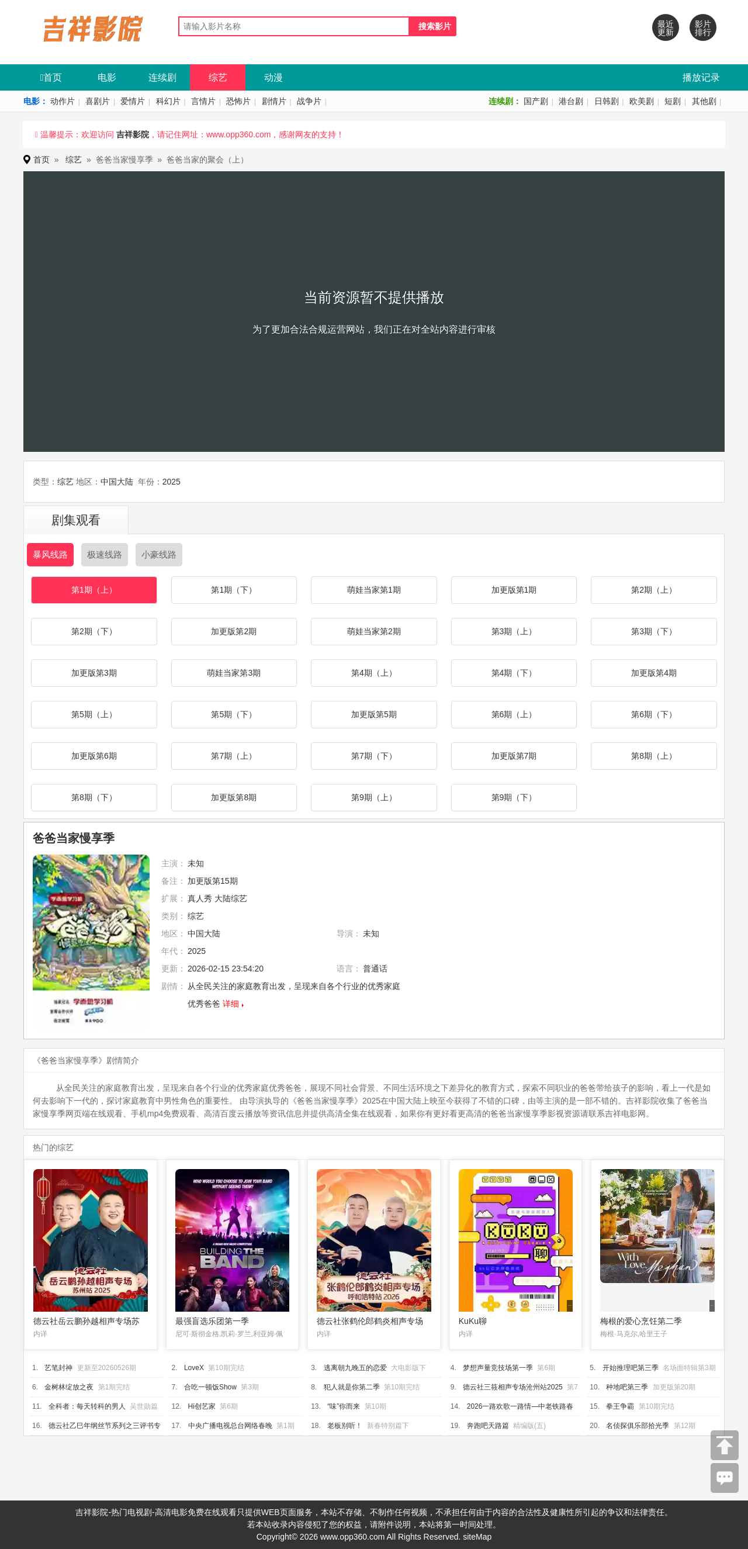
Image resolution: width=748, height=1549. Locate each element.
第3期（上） (514, 631)
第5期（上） (94, 714)
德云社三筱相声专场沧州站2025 (513, 1387)
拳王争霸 (620, 1406)
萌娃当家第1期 (374, 589)
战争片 (309, 101)
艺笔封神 (58, 1368)
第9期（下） (514, 797)
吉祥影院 (132, 134)
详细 (231, 1003)
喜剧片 (97, 101)
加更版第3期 (94, 672)
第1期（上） (94, 589)
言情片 (203, 101)
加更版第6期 (94, 755)
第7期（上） (234, 755)
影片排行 (703, 28)
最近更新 (665, 28)
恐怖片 (238, 101)
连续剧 (162, 77)
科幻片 (168, 101)
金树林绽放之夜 (69, 1387)
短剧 (672, 101)
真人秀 (200, 898)
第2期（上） (654, 589)
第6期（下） (654, 714)
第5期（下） (234, 714)
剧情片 (274, 101)
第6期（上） (514, 714)
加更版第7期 (514, 755)
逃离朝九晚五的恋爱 (355, 1368)
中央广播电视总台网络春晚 (230, 1426)
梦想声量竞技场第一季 (498, 1368)
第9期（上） (374, 797)
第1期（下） (234, 589)
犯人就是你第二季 (352, 1387)
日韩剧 (606, 101)
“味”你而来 (343, 1406)
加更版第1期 (514, 589)
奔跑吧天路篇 (488, 1426)
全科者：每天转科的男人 (87, 1406)
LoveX (194, 1368)
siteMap (477, 1536)
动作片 (62, 101)
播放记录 (701, 77)
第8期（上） (654, 755)
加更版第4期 (654, 672)
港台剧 (571, 101)
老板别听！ (344, 1426)
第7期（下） (374, 755)
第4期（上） (374, 672)
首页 (51, 77)
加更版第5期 (374, 714)
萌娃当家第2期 (374, 631)
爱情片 (132, 101)
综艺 (218, 77)
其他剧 (704, 101)
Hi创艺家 (202, 1406)
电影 (107, 77)
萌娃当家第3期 (234, 672)
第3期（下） (654, 631)
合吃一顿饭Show (210, 1387)
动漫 (273, 77)
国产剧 (536, 101)
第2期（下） (94, 631)
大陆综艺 (230, 898)
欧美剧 (641, 101)
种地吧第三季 (627, 1387)
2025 (171, 481)
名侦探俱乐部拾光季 (637, 1426)
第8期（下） (94, 797)
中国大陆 (117, 481)
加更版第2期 (234, 631)
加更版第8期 (234, 797)
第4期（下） (514, 672)
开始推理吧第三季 (630, 1368)
